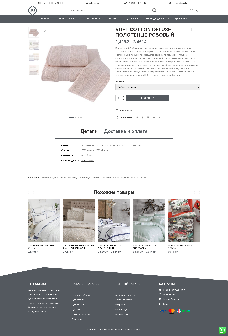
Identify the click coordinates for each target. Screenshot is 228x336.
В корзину (147, 98)
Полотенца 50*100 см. (112, 177)
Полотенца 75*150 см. (135, 177)
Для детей (182, 18)
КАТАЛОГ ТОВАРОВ (85, 284)
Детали (89, 131)
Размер (120, 82)
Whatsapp (92, 3)
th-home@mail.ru (179, 3)
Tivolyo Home (46, 177)
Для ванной (113, 18)
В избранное (126, 110)
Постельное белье (67, 18)
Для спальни (93, 18)
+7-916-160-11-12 (135, 3)
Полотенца (72, 177)
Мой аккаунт (121, 314)
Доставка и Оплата (125, 294)
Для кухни (133, 18)
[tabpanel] (75, 71)
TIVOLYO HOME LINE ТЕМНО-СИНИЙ (42, 249)
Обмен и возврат (123, 299)
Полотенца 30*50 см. (89, 177)
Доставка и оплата (126, 131)
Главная (44, 18)
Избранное (121, 304)
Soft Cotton (87, 160)
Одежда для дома (157, 18)
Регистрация (121, 309)
